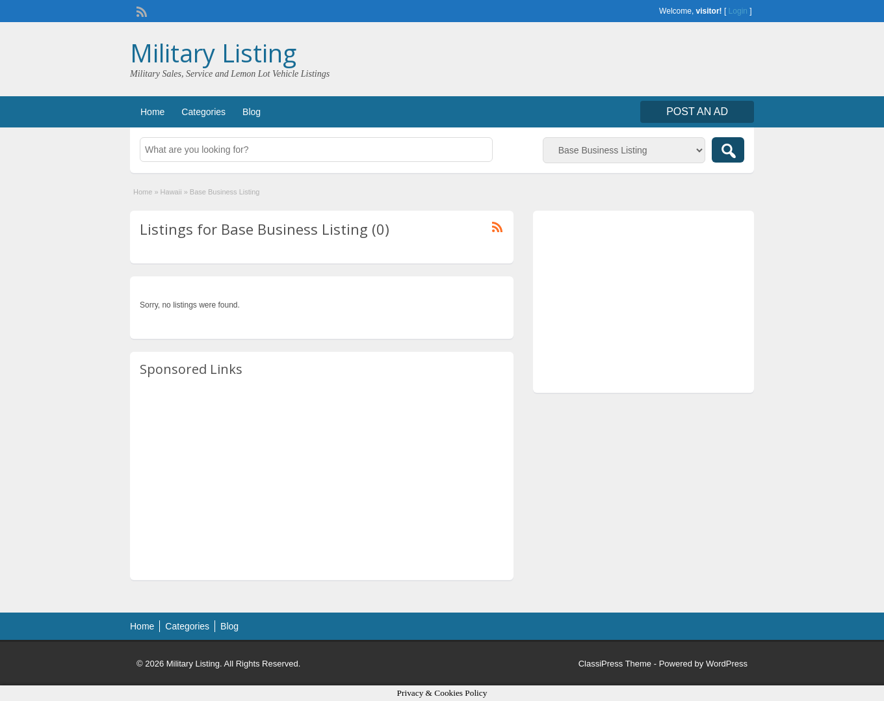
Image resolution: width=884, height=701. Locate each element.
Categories (203, 112)
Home (152, 112)
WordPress (727, 663)
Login (738, 11)
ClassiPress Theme (614, 663)
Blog (251, 112)
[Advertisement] (322, 479)
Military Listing (213, 53)
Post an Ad (697, 111)
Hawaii (171, 192)
